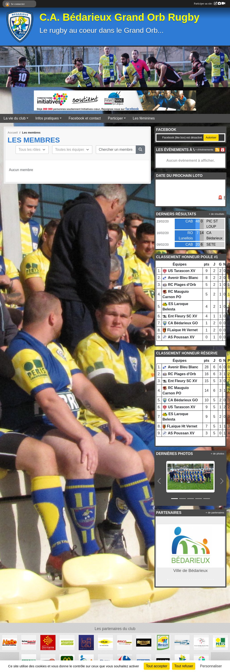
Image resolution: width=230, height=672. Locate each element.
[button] (159, 481)
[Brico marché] (124, 642)
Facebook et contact (85, 118)
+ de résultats (216, 214)
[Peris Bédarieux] (220, 642)
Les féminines (144, 118)
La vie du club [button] (15, 118)
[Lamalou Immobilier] (86, 642)
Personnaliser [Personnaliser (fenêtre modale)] (211, 666)
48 (198, 221)
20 (198, 244)
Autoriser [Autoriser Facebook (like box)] (211, 137)
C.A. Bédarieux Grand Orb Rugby (119, 17)
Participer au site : (209, 3)
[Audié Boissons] (201, 642)
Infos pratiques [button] (47, 118)
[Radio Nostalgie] (144, 642)
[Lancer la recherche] (140, 149)
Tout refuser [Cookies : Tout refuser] (183, 666)
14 (202, 233)
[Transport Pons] (182, 642)
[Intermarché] (29, 642)
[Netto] (9, 642)
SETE (211, 244)
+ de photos (217, 453)
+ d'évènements (204, 149)
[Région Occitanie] (48, 642)
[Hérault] (163, 642)
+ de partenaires (215, 512)
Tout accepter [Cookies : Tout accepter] (156, 666)
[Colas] (105, 642)
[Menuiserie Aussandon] (67, 642)
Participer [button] (115, 118)
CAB (189, 221)
